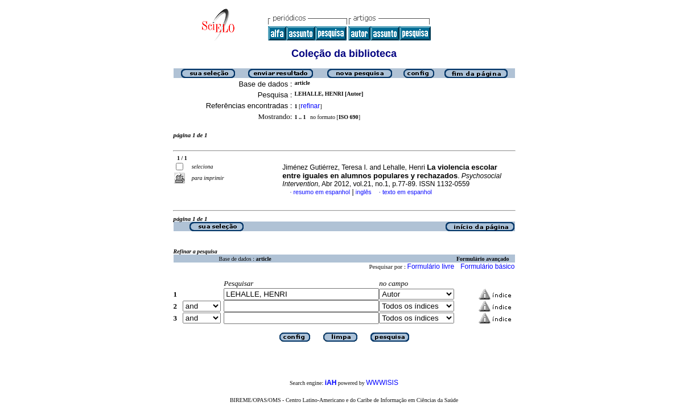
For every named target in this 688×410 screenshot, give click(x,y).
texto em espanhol (407, 191)
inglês (364, 191)
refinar (310, 106)
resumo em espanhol (322, 191)
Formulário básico (487, 266)
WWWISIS (382, 383)
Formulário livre (431, 266)
